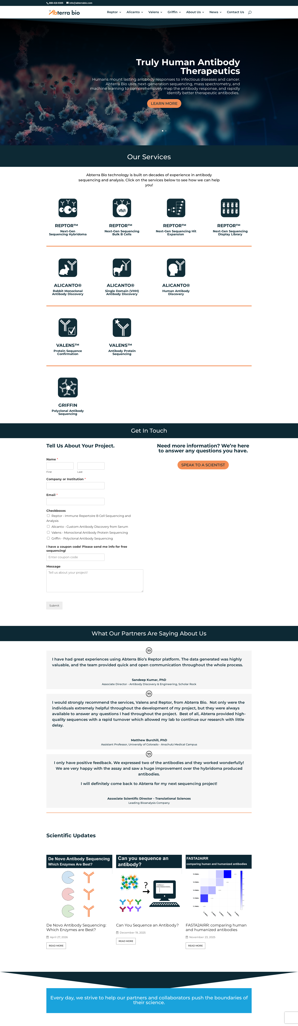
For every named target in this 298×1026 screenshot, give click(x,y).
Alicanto (133, 12)
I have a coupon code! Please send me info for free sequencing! (86, 548)
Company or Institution (66, 479)
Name (52, 459)
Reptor (112, 12)
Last (79, 471)
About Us (193, 12)
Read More (56, 945)
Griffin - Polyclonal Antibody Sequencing (82, 538)
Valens (153, 12)
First (49, 471)
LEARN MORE (164, 103)
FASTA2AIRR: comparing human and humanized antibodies (216, 927)
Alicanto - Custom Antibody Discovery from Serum (90, 527)
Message (53, 566)
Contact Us (235, 12)
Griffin (173, 12)
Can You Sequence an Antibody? (147, 925)
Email (52, 495)
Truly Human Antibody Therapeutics (188, 66)
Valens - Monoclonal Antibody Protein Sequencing (90, 532)
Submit (54, 605)
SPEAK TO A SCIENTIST (203, 465)
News (213, 12)
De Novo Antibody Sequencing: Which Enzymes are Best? (76, 927)
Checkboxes (56, 511)
